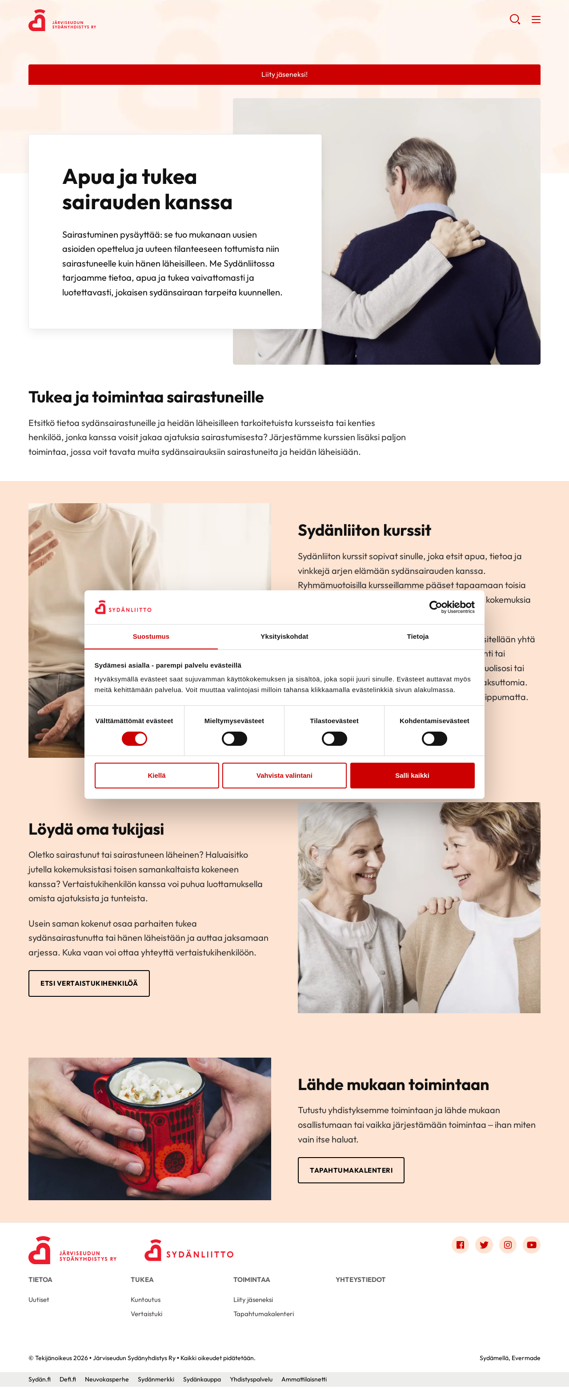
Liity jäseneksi (253, 1301)
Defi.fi (68, 1381)
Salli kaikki (412, 776)
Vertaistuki (146, 1315)
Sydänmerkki (156, 1381)
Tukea (142, 1281)
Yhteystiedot (361, 1281)
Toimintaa (251, 1281)
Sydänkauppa (202, 1381)
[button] (515, 22)
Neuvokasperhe (107, 1381)
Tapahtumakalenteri (354, 1171)
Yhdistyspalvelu (251, 1381)
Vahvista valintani (284, 776)
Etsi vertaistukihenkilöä (92, 983)
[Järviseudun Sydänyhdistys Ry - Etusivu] (72, 1249)
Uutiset (38, 1301)
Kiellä (156, 776)
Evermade (526, 1360)
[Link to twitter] (484, 1246)
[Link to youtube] (532, 1246)
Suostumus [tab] (151, 636)
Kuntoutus (145, 1301)
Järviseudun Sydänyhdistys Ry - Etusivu (99, 20)
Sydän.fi (39, 1381)
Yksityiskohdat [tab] (284, 636)
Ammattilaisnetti (304, 1381)
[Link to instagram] (508, 1246)
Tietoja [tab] (418, 636)
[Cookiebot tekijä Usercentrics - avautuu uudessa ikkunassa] (436, 606)
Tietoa (40, 1281)
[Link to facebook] (460, 1246)
